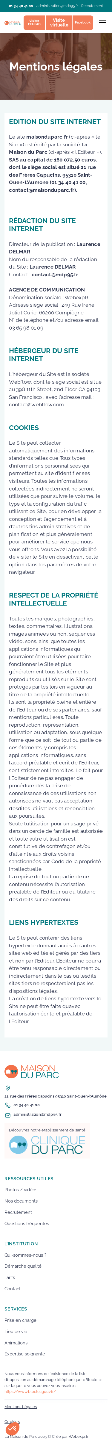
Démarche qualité (23, 1266)
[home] (12, 22)
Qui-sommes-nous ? (25, 1255)
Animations (15, 1343)
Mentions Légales (20, 1406)
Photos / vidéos (20, 1189)
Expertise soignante (24, 1354)
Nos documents (21, 1201)
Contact (12, 1288)
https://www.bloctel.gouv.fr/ (30, 1391)
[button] (101, 22)
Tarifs (9, 1277)
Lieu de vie (15, 1331)
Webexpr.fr (79, 1436)
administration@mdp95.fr (57, 6)
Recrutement (92, 6)
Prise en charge (20, 1320)
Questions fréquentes (26, 1223)
